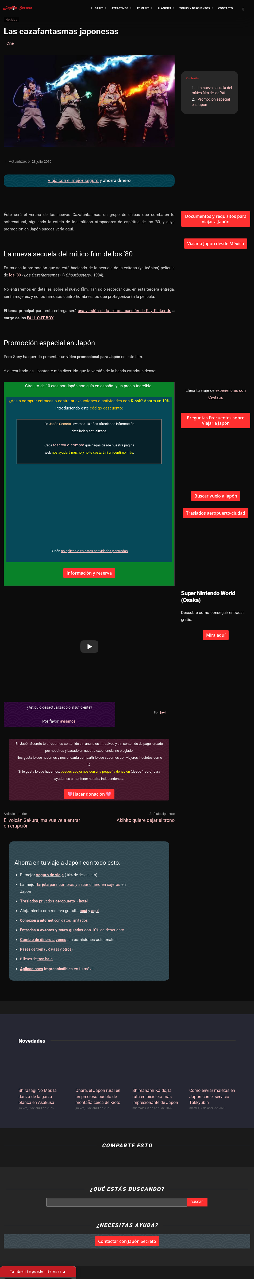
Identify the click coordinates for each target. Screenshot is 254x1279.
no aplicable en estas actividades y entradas (94, 551)
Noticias (11, 19)
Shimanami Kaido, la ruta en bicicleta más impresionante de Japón (155, 1096)
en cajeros (78, 884)
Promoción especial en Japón (211, 102)
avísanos (67, 721)
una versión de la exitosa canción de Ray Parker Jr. (124, 310)
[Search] (197, 1202)
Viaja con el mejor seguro (73, 180)
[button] (243, 9)
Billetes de (36, 959)
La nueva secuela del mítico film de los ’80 (212, 90)
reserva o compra (68, 445)
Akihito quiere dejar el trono (146, 820)
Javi (163, 712)
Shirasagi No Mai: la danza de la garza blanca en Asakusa (37, 1096)
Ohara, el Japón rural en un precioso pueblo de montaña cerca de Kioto (97, 1096)
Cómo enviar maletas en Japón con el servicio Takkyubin (212, 1096)
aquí (83, 910)
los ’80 (15, 275)
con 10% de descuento (72, 930)
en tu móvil (57, 968)
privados (54, 901)
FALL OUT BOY (40, 318)
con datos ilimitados (54, 920)
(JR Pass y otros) (46, 949)
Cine (10, 43)
